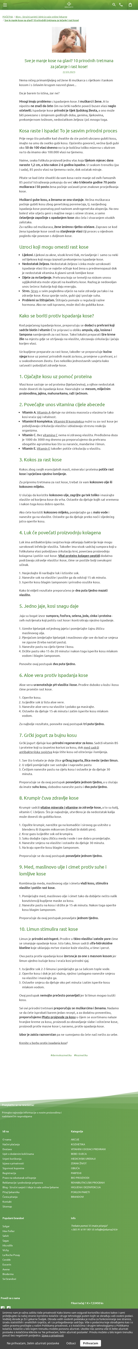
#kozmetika (81, 1055)
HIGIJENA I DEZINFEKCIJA (86, 1187)
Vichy (6, 1250)
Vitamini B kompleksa (69, 421)
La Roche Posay (11, 1254)
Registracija (9, 1173)
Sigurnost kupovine (13, 1168)
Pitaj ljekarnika (11, 1192)
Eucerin (7, 1264)
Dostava (7, 1149)
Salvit (6, 1235)
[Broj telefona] (121, 4)
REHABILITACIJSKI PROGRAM (88, 1182)
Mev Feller (9, 1231)
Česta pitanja (10, 1196)
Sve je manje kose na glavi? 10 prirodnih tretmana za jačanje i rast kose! (69, 63)
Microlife (8, 1245)
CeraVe (7, 1259)
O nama (7, 1139)
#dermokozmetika (61, 1055)
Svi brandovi (9, 1278)
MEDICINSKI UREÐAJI (83, 1158)
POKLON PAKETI (80, 1192)
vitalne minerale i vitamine (59, 807)
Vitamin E (43, 448)
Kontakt (7, 1201)
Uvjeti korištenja (12, 1158)
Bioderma (8, 1274)
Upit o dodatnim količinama (18, 1153)
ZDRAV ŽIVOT (79, 1163)
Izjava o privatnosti (13, 1163)
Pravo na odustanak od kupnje (19, 1177)
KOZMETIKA (78, 1144)
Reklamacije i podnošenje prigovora (23, 1182)
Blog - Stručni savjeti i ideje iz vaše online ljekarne (31, 1187)
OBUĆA (75, 1168)
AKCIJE (75, 1139)
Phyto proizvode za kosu (59, 1017)
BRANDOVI (77, 1196)
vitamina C (50, 435)
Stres (34, 291)
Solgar (6, 1226)
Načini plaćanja (11, 1144)
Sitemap (7, 1206)
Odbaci (71, 1343)
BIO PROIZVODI (80, 1177)
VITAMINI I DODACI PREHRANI (88, 1149)
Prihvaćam (90, 1343)
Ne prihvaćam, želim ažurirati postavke (33, 1343)
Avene (6, 1269)
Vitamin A (43, 412)
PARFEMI (76, 1173)
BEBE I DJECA (79, 1153)
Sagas (6, 1240)
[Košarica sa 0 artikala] (130, 4)
